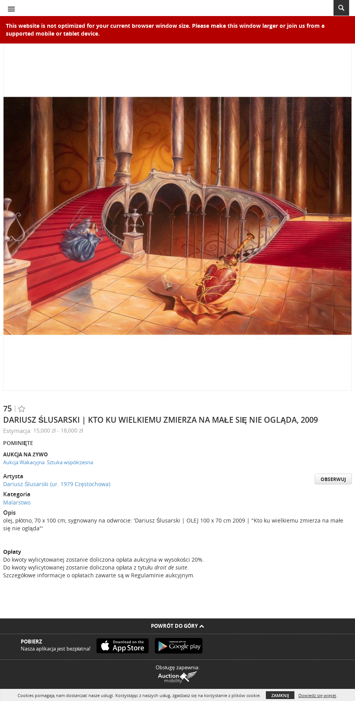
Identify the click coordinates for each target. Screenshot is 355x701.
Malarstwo (16, 502)
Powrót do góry (177, 625)
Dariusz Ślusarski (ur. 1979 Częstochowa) (56, 484)
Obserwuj (333, 479)
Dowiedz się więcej (317, 695)
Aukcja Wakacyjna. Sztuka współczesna (48, 462)
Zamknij (280, 695)
